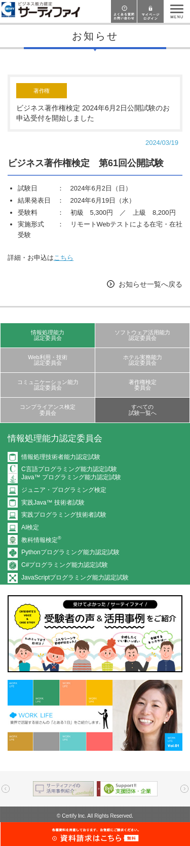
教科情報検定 (41, 540)
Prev (6, 789)
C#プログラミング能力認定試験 (64, 564)
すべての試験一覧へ (143, 409)
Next (184, 789)
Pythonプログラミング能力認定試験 (70, 552)
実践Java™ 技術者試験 (53, 502)
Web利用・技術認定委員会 (47, 360)
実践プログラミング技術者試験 (63, 514)
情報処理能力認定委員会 (47, 335)
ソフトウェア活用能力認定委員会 (142, 335)
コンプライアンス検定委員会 (47, 409)
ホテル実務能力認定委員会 (142, 360)
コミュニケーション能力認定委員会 (48, 385)
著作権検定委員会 (143, 385)
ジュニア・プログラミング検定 (63, 489)
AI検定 (30, 527)
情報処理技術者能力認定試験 (60, 456)
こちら (63, 257)
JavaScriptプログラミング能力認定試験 (75, 577)
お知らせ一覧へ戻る (150, 284)
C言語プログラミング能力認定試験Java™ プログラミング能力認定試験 (71, 473)
